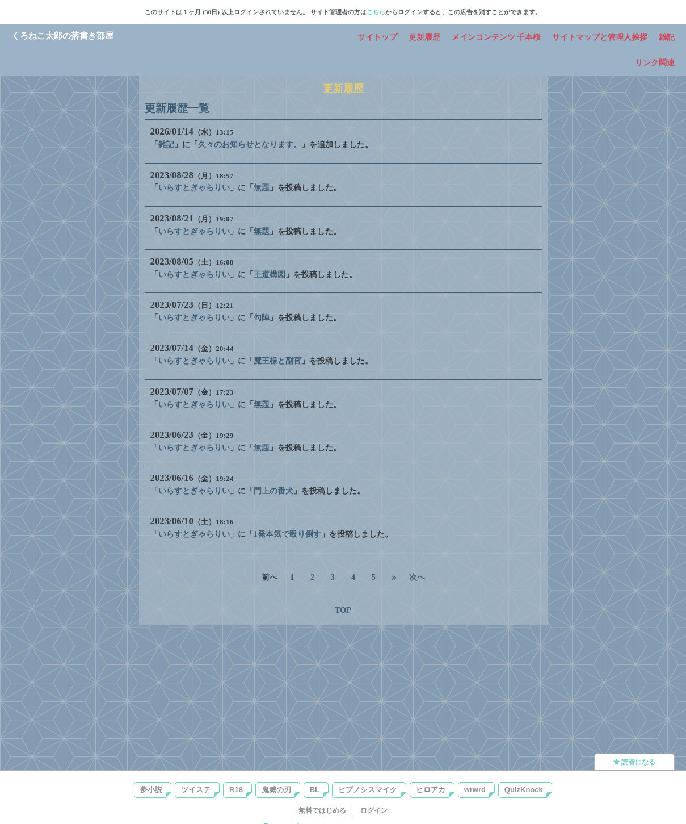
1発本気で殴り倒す (287, 534)
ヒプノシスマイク (367, 789)
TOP (343, 610)
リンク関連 (655, 62)
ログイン (374, 810)
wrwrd (475, 789)
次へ (417, 577)
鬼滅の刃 (276, 789)
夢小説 (151, 789)
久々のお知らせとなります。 (249, 144)
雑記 (667, 37)
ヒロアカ (430, 789)
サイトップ (377, 37)
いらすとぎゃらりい (194, 187)
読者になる (634, 762)
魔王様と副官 (277, 361)
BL (314, 789)
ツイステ (196, 789)
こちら (376, 12)
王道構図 (269, 274)
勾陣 (262, 317)
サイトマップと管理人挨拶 (599, 37)
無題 (262, 187)
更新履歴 (424, 37)
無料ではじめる (322, 810)
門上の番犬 (273, 491)
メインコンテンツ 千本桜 (496, 37)
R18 (236, 789)
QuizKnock (523, 789)
